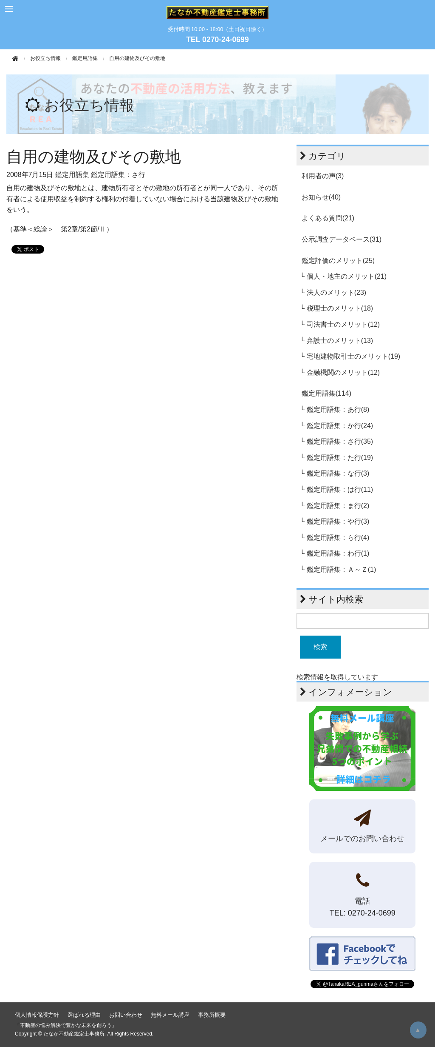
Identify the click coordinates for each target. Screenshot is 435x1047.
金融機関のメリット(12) (343, 372)
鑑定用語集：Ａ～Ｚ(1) (341, 569)
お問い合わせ (125, 1015)
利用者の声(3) (323, 176)
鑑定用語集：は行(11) (340, 489)
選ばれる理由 (84, 1015)
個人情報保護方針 (37, 1015)
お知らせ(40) (321, 197)
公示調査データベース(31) (341, 239)
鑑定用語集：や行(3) (338, 521)
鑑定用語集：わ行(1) (338, 553)
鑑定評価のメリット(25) (338, 260)
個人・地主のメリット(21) (347, 276)
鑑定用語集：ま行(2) (338, 505)
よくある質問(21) (328, 218)
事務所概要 (212, 1015)
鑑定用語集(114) (326, 393)
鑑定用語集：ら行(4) (338, 537)
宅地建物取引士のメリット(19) (353, 356)
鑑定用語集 (85, 58)
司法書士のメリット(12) (343, 324)
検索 (320, 646)
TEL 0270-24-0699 (217, 39)
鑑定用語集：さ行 (118, 174)
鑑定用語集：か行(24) (340, 425)
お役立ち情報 (89, 105)
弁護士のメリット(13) (340, 340)
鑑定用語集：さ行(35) (340, 441)
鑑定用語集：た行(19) (340, 457)
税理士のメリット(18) (340, 308)
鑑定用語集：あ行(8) (338, 409)
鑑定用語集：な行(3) (338, 473)
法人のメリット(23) (336, 292)
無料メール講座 (170, 1015)
